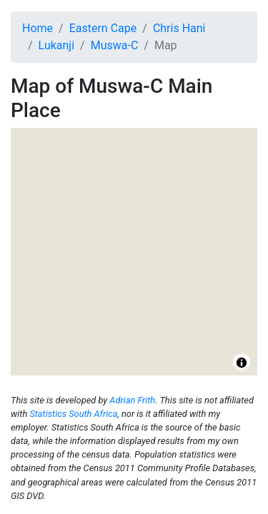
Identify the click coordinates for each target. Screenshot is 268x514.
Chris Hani (179, 28)
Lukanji (56, 45)
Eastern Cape (103, 28)
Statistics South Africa (73, 413)
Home (37, 28)
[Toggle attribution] (241, 362)
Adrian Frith (132, 400)
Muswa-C (115, 45)
